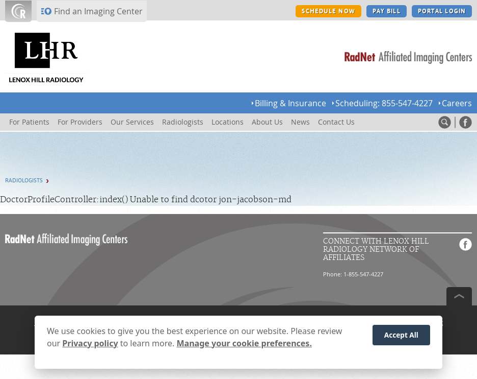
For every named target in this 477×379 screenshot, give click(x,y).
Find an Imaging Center (98, 11)
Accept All (401, 338)
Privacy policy (90, 346)
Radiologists (24, 180)
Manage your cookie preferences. (244, 346)
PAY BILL (387, 11)
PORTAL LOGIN (442, 11)
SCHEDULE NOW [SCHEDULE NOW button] (328, 11)
